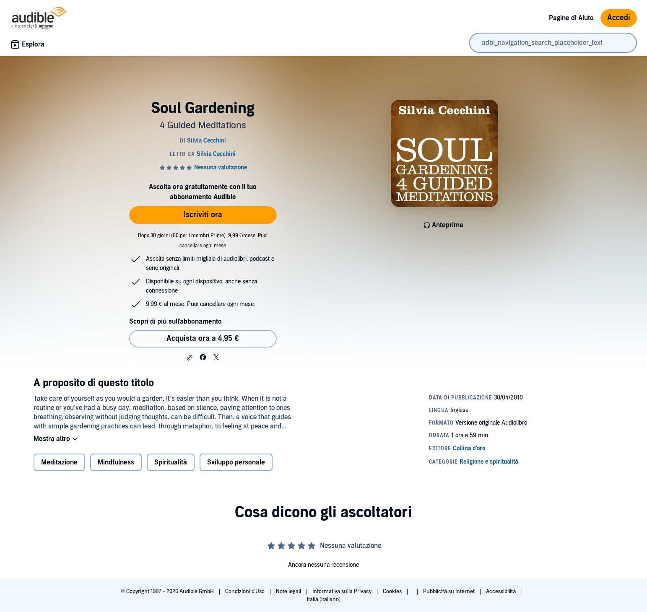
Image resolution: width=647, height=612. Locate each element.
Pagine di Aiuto (571, 18)
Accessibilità (501, 591)
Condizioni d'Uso (245, 591)
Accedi (618, 17)
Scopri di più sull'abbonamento (175, 321)
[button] (189, 357)
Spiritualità (170, 462)
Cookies (393, 591)
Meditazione (59, 462)
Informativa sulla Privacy (342, 591)
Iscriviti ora (203, 214)
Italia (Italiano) (323, 599)
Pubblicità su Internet (449, 591)
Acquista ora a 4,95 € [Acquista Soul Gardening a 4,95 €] (202, 338)
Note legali (289, 591)
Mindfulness (116, 462)
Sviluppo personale (236, 462)
